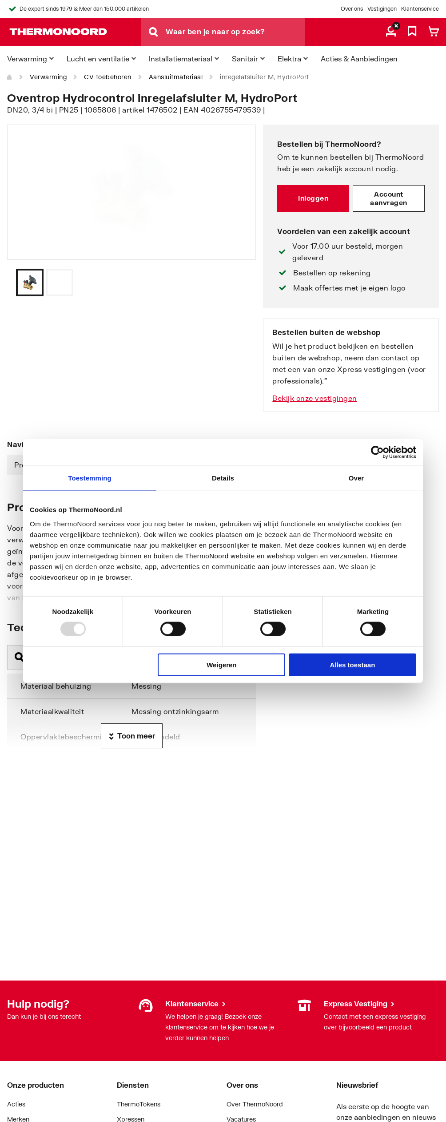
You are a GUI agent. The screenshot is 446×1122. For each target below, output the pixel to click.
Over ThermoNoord (255, 1104)
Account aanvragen (388, 198)
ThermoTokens (138, 1104)
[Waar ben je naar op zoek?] (235, 32)
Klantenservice (420, 8)
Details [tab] (223, 478)
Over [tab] (356, 478)
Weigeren (221, 664)
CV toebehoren (107, 77)
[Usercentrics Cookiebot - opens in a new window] (377, 452)
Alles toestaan (352, 664)
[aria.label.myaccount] (391, 32)
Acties (16, 1104)
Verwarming (48, 77)
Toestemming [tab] (90, 478)
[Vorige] (238, 282)
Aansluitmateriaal (176, 77)
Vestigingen (382, 8)
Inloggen (313, 198)
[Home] (9, 77)
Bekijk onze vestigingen (314, 398)
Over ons (352, 8)
